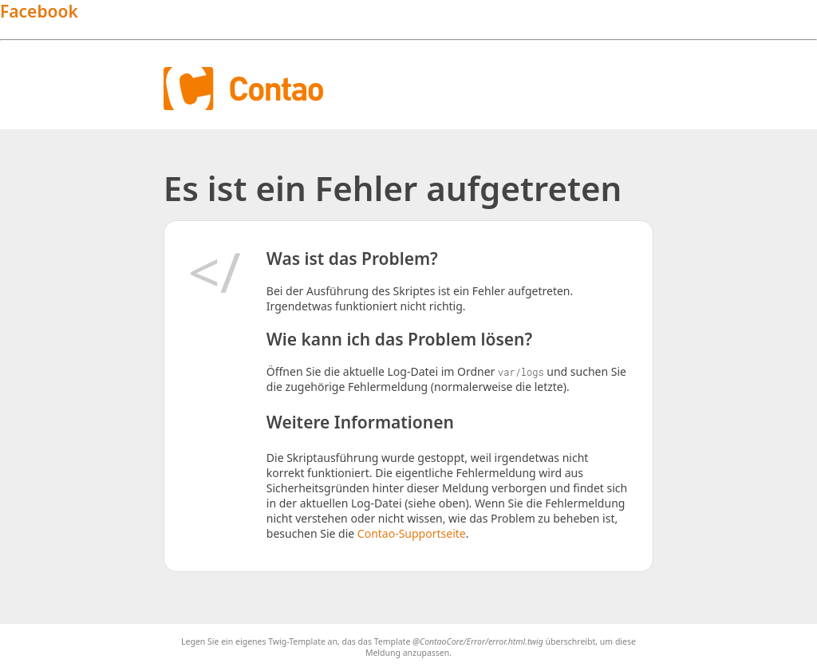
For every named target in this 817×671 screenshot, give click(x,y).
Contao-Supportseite (411, 533)
